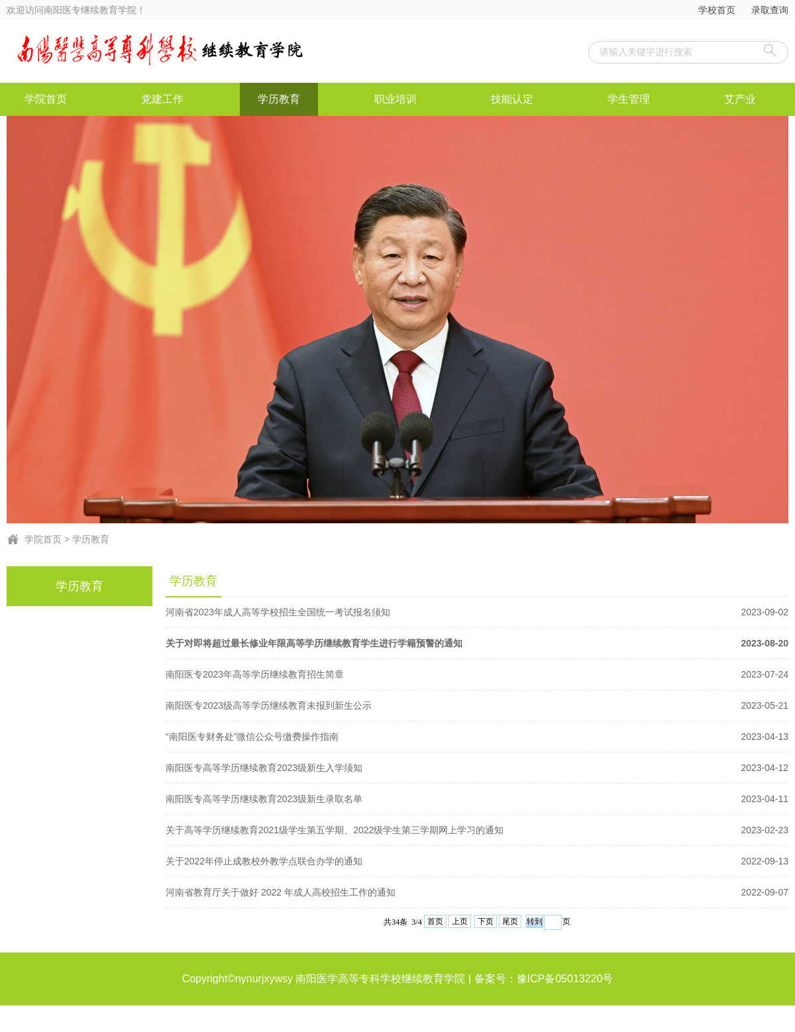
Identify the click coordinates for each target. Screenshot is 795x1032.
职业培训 (395, 99)
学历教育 (279, 99)
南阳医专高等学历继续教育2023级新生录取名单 (477, 799)
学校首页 (716, 10)
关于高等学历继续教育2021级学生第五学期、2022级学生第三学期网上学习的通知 (477, 830)
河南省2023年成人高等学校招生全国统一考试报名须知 (477, 612)
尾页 (510, 921)
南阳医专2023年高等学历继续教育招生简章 (477, 674)
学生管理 (629, 99)
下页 (486, 921)
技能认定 (512, 99)
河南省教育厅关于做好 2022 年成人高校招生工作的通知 (477, 892)
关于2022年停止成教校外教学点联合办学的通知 (477, 861)
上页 (460, 921)
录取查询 (769, 10)
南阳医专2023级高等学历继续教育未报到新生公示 (477, 705)
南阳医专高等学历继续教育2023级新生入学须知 (477, 768)
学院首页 (46, 99)
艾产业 (740, 99)
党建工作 (162, 99)
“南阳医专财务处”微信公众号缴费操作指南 (477, 737)
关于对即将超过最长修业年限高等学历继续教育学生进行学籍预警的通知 (477, 643)
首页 (435, 921)
